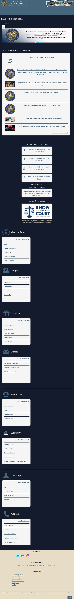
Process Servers (8, 341)
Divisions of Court (9, 414)
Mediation (6, 499)
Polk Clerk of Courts (9, 542)
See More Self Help (23, 482)
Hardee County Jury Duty (11, 363)
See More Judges (24, 277)
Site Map (14, 585)
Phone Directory (8, 525)
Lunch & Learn (8, 448)
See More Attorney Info (22, 440)
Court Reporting (8, 329)
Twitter (18, 555)
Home (7, 23)
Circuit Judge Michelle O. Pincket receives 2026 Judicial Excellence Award (42, 126)
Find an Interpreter (9, 491)
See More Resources (23, 401)
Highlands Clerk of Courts (11, 538)
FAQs (5, 487)
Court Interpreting (9, 333)
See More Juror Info (23, 359)
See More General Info (22, 239)
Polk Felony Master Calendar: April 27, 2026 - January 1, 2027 (42, 105)
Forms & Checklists (9, 260)
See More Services (23, 320)
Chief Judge (7, 282)
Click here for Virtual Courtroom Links (42, 57)
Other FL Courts (8, 406)
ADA (5, 244)
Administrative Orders (10, 248)
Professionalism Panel (9, 453)
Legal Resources (8, 444)
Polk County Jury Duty (10, 372)
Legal (5, 410)
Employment (7, 252)
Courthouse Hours (17, 579)
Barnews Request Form (10, 457)
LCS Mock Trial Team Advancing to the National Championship (42, 118)
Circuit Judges (8, 286)
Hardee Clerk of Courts (10, 534)
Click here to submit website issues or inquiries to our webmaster (37, 565)
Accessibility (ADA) (17, 575)
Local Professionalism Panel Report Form (15, 461)
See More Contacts (24, 521)
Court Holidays (27, 50)
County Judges (8, 290)
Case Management (9, 325)
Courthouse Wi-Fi (9, 418)
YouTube (22, 555)
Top (70, 597)
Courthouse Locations (10, 529)
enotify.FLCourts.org (37, 195)
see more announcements (60, 133)
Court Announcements (10, 50)
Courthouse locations (9, 256)
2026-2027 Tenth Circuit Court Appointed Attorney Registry (42, 92)
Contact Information (17, 577)
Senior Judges (7, 295)
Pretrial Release (8, 337)
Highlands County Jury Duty (11, 367)
